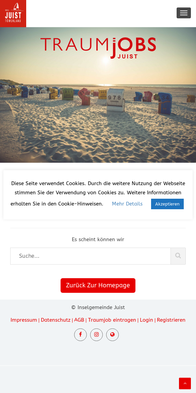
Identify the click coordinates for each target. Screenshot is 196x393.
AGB (79, 320)
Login (146, 320)
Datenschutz (55, 320)
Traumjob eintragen (112, 320)
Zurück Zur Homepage (98, 285)
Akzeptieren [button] (167, 204)
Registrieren (171, 320)
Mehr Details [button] (127, 204)
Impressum (24, 320)
